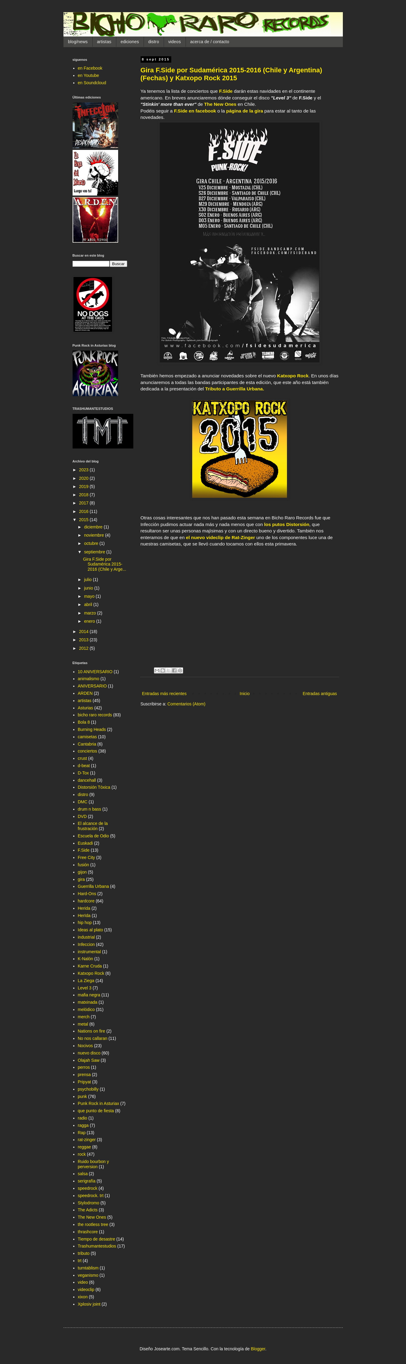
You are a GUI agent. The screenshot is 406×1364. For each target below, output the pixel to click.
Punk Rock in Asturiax (98, 1103)
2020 (84, 478)
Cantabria (87, 744)
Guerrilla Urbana (93, 886)
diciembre (94, 526)
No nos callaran (92, 1038)
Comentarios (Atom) (186, 703)
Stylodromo (88, 1202)
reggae (84, 1146)
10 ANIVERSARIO (95, 671)
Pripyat (84, 1081)
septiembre (95, 551)
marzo (90, 613)
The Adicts (87, 1209)
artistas (104, 41)
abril (88, 604)
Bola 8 (84, 722)
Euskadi (85, 843)
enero (90, 621)
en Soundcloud (92, 82)
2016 (84, 511)
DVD (82, 816)
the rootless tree (93, 1224)
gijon (82, 872)
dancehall (87, 780)
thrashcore (88, 1231)
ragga (83, 1125)
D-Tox (83, 772)
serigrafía (86, 1181)
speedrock (87, 1188)
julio (88, 579)
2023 (84, 469)
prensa (84, 1074)
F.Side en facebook (195, 110)
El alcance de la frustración (93, 826)
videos (174, 41)
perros (84, 1067)
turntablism (88, 1267)
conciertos (87, 751)
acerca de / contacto (209, 41)
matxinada (87, 1002)
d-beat (84, 765)
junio (89, 588)
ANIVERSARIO (92, 686)
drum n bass (89, 809)
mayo (90, 596)
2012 (84, 648)
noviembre (94, 535)
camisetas (87, 736)
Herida (84, 908)
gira (81, 879)
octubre (92, 543)
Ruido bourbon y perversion (93, 1164)
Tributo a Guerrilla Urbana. (234, 388)
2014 (84, 631)
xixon (83, 1296)
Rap (82, 1132)
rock (82, 1154)
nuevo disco (89, 1053)
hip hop (85, 922)
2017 (84, 502)
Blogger (258, 1348)
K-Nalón (85, 958)
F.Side (225, 91)
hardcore (86, 900)
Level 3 (84, 987)
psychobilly (88, 1089)
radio (82, 1118)
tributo (84, 1253)
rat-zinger (87, 1139)
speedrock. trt (91, 1195)
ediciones (130, 41)
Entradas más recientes (164, 693)
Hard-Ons (87, 893)
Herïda (84, 915)
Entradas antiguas (320, 693)
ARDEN (85, 693)
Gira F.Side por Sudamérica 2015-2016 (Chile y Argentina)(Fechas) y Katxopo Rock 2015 (231, 74)
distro (153, 41)
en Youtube (88, 75)
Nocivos (85, 1045)
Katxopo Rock (293, 375)
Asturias (85, 707)
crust (82, 758)
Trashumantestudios (97, 1246)
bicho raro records (95, 714)
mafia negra (89, 994)
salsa (83, 1173)
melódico (86, 1009)
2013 (84, 639)
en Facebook (90, 68)
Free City (86, 857)
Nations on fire (91, 1031)
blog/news (78, 41)
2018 (84, 494)
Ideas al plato (90, 929)
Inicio (245, 693)
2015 (84, 519)
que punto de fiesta (96, 1110)
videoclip (86, 1289)
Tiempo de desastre (96, 1239)
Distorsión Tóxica (94, 787)
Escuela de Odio (93, 835)
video (83, 1282)
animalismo (88, 678)
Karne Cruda (90, 966)
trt (79, 1260)
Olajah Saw (89, 1060)
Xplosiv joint (89, 1304)
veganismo (88, 1275)
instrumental (89, 951)
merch (84, 1016)
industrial (86, 937)
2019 (84, 486)
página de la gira (244, 110)
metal (83, 1024)
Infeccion (86, 944)
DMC (82, 801)
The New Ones (220, 104)
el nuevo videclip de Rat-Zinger (220, 537)
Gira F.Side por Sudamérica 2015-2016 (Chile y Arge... (104, 564)
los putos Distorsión (286, 524)
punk (82, 1096)
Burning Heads (92, 729)
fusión (83, 864)
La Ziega (86, 980)
